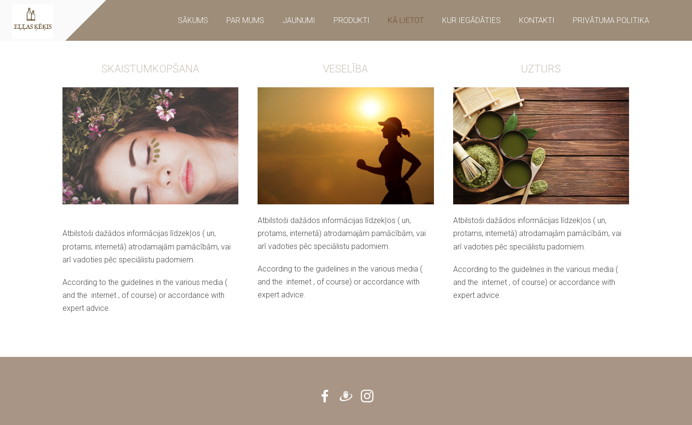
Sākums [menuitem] (193, 20)
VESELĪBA (345, 69)
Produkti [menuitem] (352, 20)
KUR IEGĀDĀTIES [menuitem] (471, 20)
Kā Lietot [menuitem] (406, 20)
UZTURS (541, 69)
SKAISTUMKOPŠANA (150, 69)
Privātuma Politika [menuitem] (611, 20)
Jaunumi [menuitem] (299, 20)
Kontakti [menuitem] (537, 20)
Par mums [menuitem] (245, 20)
